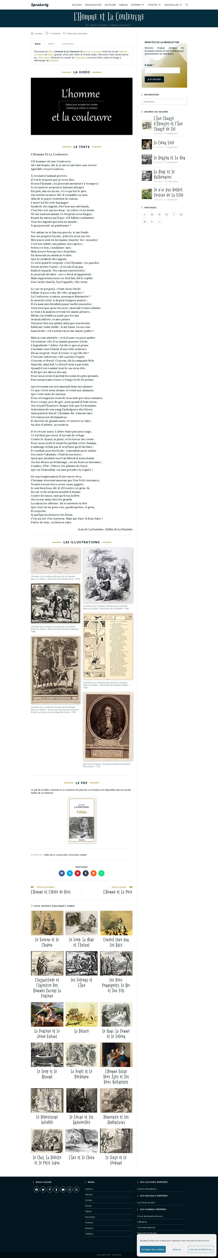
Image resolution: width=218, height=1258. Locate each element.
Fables (88, 1211)
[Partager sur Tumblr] (86, 873)
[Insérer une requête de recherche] (164, 102)
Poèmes (89, 1222)
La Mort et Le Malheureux (164, 174)
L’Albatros (142, 1221)
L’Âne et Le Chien (82, 1157)
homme (83, 855)
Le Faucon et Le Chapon (47, 942)
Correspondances (146, 1227)
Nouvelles (90, 1217)
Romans (89, 1228)
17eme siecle (49, 855)
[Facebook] (36, 1189)
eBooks (89, 1194)
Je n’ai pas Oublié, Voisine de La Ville (168, 192)
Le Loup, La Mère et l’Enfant (81, 942)
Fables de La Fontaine (77, 33)
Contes (88, 1200)
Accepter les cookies (153, 1249)
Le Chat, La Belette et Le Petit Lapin (47, 1160)
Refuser (177, 1249)
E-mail (149, 65)
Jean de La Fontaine (94, 51)
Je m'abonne (154, 79)
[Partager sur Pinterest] (78, 873)
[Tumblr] (56, 1189)
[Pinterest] (50, 1189)
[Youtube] (63, 1189)
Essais (88, 1205)
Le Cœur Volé (164, 143)
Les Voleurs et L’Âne (81, 982)
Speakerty (42, 4)
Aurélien (38, 33)
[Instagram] (70, 1189)
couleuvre (73, 855)
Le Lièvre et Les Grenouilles (82, 1119)
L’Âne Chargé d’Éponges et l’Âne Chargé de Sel (168, 123)
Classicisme (89, 57)
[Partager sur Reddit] (94, 873)
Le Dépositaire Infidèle (47, 1119)
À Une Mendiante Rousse (150, 1216)
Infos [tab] (51, 43)
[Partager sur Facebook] (62, 873)
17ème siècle (51, 57)
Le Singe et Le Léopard (116, 1160)
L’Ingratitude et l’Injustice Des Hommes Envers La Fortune (47, 988)
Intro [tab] (37, 43)
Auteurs (89, 1189)
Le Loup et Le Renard (47, 1074)
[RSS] (76, 1189)
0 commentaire (171, 133)
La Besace (81, 1031)
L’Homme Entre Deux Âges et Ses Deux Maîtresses (116, 1077)
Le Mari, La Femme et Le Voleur (116, 1034)
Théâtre (89, 1233)
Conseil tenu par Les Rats (116, 942)
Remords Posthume (147, 1233)
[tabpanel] (81, 56)
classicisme (61, 855)
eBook (56, 54)
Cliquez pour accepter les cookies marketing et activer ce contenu (81, 106)
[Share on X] (70, 873)
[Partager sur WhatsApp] (101, 873)
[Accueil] (84, 24)
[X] (43, 1189)
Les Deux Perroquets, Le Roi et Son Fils (116, 985)
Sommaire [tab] (68, 43)
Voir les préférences (201, 1249)
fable (50, 51)
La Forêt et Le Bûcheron (81, 1074)
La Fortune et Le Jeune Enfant (47, 1034)
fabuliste (56, 60)
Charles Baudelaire (147, 1189)
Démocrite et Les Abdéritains (116, 1119)
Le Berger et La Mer (169, 158)
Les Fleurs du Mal (146, 1202)
